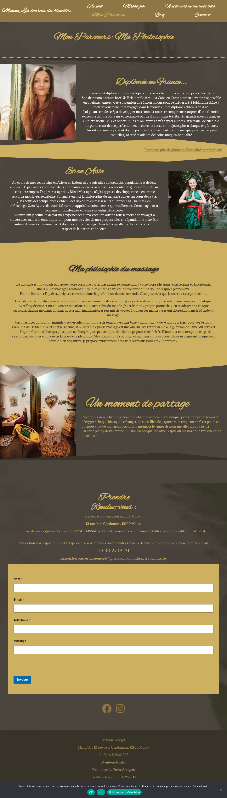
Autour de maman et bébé (190, 6)
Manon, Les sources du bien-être (36, 11)
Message (20, 641)
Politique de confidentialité (124, 792)
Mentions (113, 762)
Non (101, 792)
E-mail (19, 599)
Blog (159, 15)
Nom (18, 579)
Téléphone (22, 620)
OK (91, 792)
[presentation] (43, 673)
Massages (133, 6)
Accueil (95, 6)
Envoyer (22, 679)
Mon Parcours (108, 15)
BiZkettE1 (129, 777)
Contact (202, 15)
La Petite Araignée (121, 770)
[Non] (221, 789)
